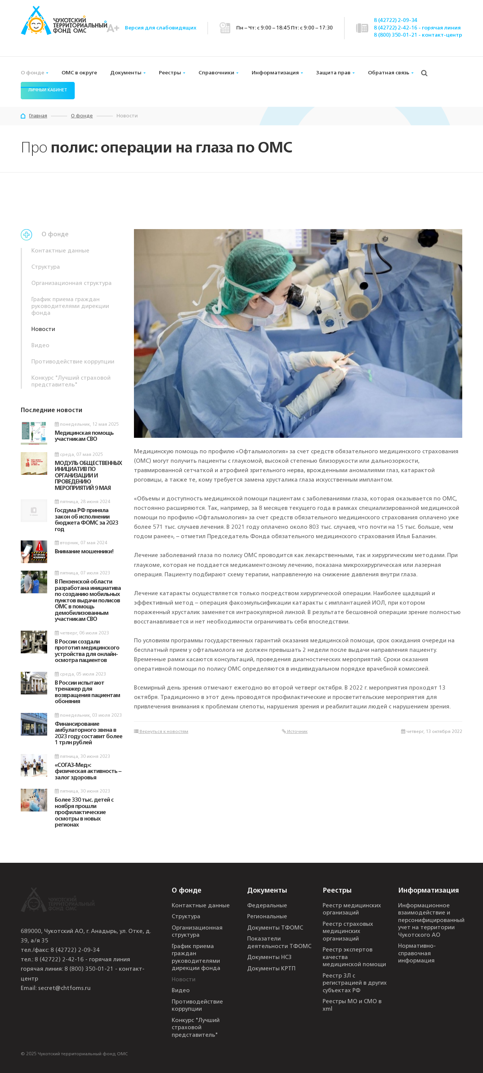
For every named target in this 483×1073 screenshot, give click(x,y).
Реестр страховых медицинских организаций (348, 932)
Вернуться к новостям (161, 731)
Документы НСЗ (269, 958)
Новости (43, 330)
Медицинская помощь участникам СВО (84, 437)
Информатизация (275, 72)
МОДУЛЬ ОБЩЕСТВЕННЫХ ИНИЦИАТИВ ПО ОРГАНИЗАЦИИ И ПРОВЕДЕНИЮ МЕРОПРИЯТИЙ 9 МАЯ (88, 476)
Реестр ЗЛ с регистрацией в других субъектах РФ (355, 983)
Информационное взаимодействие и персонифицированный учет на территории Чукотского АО (431, 920)
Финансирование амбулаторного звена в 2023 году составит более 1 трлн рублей (88, 734)
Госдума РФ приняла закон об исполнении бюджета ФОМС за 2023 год (86, 520)
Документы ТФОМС (275, 928)
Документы (126, 72)
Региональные (267, 917)
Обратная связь (388, 72)
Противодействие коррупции (72, 362)
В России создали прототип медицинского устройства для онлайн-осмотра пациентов (87, 651)
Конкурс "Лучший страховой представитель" (71, 382)
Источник (295, 731)
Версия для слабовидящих (160, 28)
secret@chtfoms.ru (64, 988)
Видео (40, 346)
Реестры (170, 72)
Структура (45, 267)
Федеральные (267, 906)
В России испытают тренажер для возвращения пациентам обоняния (87, 692)
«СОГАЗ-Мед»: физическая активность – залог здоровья (88, 772)
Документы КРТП (271, 969)
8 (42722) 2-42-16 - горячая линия (417, 28)
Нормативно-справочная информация (417, 954)
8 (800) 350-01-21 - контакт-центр (418, 35)
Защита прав (333, 72)
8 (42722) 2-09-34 (395, 20)
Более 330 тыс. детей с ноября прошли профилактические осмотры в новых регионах (84, 812)
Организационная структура (71, 283)
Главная (38, 116)
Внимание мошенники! (84, 552)
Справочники (216, 72)
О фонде (32, 72)
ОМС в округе (79, 72)
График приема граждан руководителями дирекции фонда (70, 306)
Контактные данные (60, 251)
